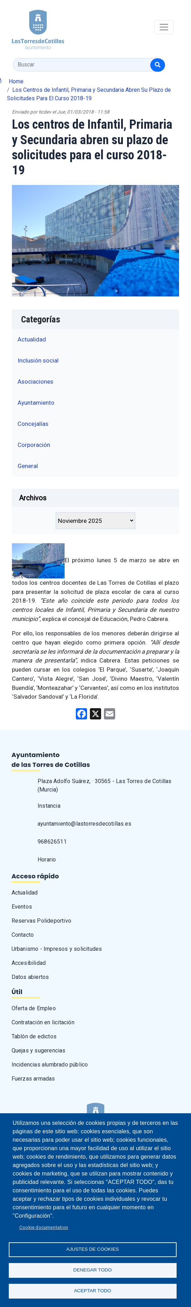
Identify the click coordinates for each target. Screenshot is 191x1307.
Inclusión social (38, 360)
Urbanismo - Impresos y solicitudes (57, 949)
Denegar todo (92, 1270)
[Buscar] (157, 65)
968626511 (52, 841)
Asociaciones (35, 381)
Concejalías (33, 423)
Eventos (22, 906)
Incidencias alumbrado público (50, 1064)
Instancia (49, 805)
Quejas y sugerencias (39, 1050)
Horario (47, 859)
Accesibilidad (29, 963)
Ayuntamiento (36, 402)
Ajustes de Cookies (92, 1249)
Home (16, 81)
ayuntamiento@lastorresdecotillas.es (84, 823)
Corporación (34, 444)
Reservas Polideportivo (41, 920)
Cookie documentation (43, 1227)
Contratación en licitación (43, 1022)
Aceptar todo (92, 1290)
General (28, 465)
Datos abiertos (30, 977)
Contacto (23, 934)
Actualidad (32, 339)
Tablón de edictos (34, 1036)
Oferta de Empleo (34, 1008)
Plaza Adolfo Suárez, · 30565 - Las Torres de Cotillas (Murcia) (105, 785)
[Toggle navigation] (164, 27)
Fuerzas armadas (33, 1078)
